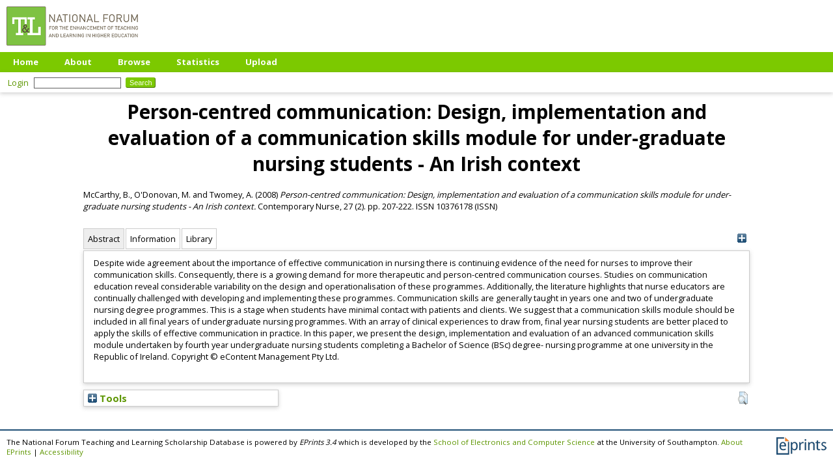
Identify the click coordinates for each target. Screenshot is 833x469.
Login (18, 82)
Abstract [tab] (104, 239)
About (78, 62)
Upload (261, 62)
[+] (741, 238)
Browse (134, 62)
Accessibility (61, 452)
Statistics (197, 62)
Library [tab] (199, 239)
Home (25, 62)
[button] (743, 398)
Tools (107, 398)
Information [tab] (153, 239)
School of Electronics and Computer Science (514, 442)
